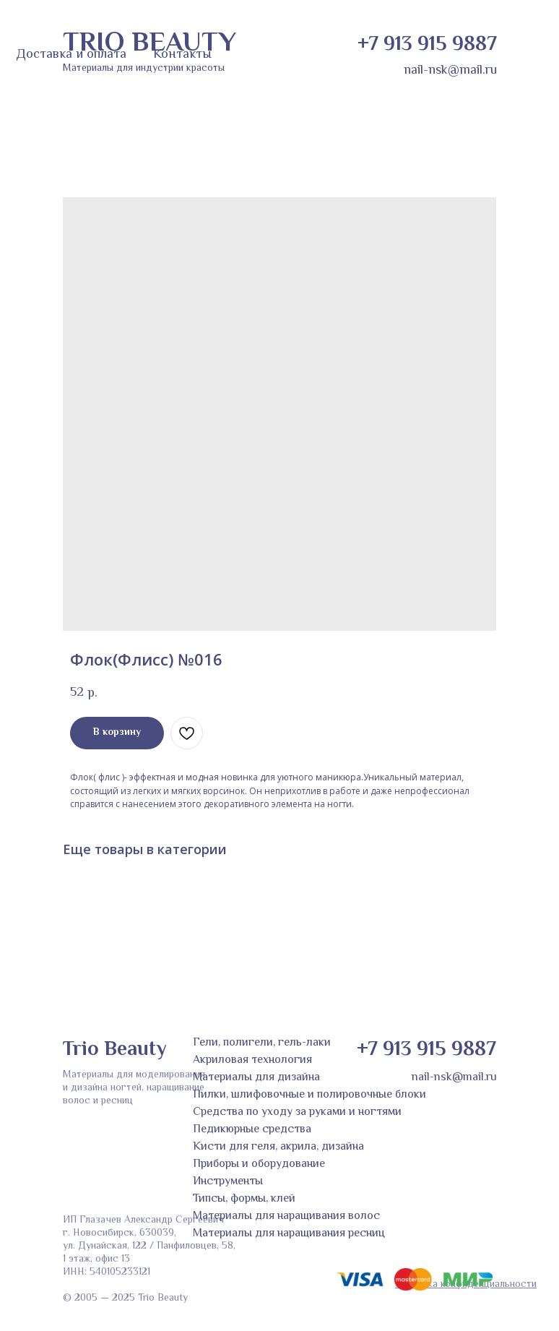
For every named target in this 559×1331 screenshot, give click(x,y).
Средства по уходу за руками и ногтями (297, 1112)
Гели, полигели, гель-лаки (262, 1043)
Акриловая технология (252, 1060)
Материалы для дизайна (256, 1078)
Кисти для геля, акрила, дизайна (278, 1147)
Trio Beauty (114, 1050)
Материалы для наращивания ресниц (289, 1234)
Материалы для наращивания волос (286, 1216)
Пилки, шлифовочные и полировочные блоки (309, 1095)
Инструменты (228, 1182)
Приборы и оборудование (259, 1164)
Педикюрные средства (252, 1130)
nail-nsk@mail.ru (450, 71)
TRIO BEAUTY (149, 44)
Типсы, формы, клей (244, 1199)
